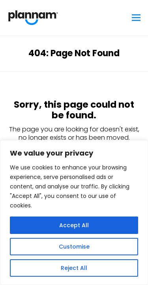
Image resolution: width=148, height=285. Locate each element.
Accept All (74, 225)
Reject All (74, 268)
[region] (74, 212)
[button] (136, 18)
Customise (74, 247)
